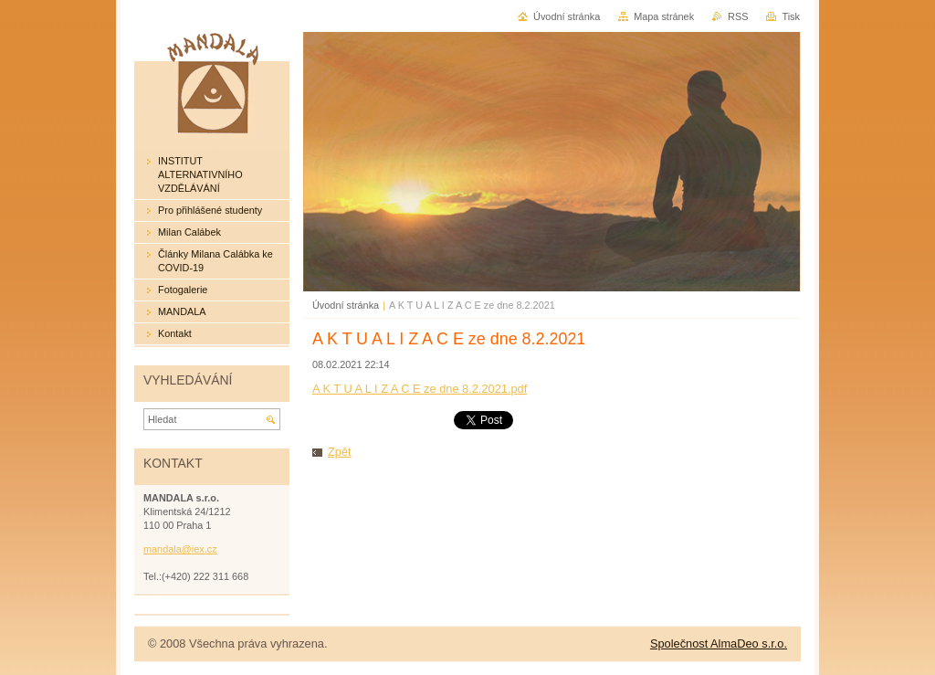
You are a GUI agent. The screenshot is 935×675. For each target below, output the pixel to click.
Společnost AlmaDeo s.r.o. (718, 643)
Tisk (791, 16)
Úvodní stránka (345, 305)
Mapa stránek (664, 16)
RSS (738, 16)
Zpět (340, 452)
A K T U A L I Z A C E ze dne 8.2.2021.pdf (419, 389)
